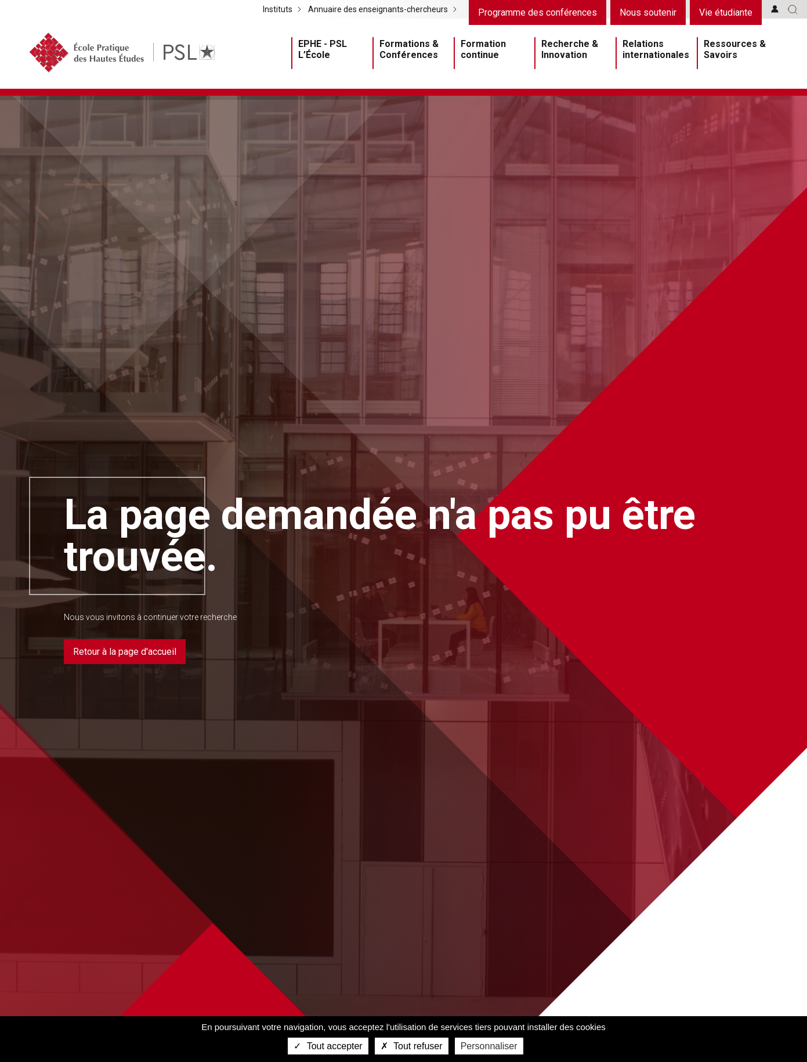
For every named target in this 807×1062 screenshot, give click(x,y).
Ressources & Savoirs (735, 49)
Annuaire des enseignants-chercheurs (378, 9)
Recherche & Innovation (569, 49)
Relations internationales (656, 49)
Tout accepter (328, 1046)
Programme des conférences (537, 12)
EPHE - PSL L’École (322, 49)
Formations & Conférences (409, 49)
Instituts (277, 9)
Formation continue (483, 49)
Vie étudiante (725, 12)
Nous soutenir (648, 12)
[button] (793, 9)
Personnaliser (489, 1046)
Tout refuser (412, 1046)
